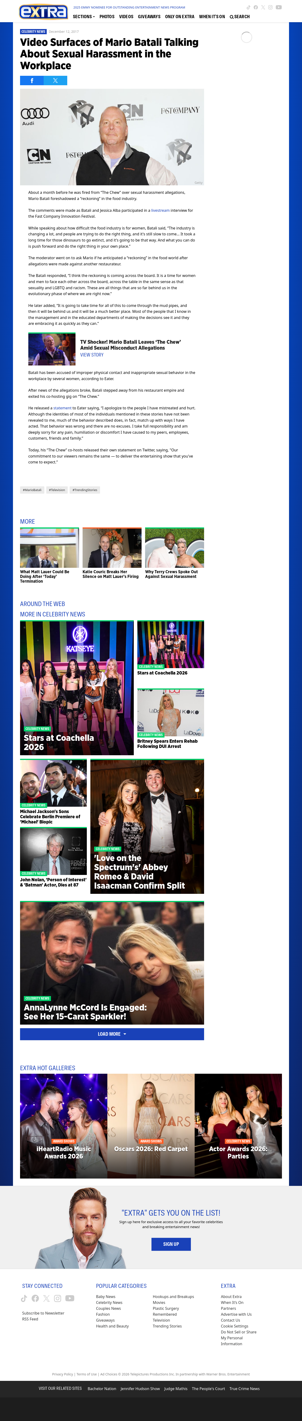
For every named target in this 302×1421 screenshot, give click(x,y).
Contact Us (230, 1320)
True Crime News (245, 1388)
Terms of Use (86, 1374)
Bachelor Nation (102, 1388)
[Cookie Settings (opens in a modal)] (234, 1326)
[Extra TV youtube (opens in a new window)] (279, 7)
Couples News (108, 1308)
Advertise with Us (236, 1314)
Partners (228, 1308)
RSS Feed (30, 1319)
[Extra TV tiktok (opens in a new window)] (249, 7)
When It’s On (232, 1302)
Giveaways (105, 1320)
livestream (160, 210)
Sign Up (171, 1244)
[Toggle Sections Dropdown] (84, 16)
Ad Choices (108, 1374)
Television (161, 1320)
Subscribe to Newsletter (43, 1313)
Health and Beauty (112, 1326)
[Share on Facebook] (32, 80)
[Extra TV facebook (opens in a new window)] (256, 7)
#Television (57, 490)
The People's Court (208, 1388)
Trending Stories (167, 1326)
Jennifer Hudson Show (140, 1388)
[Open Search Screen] (239, 16)
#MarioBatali (32, 490)
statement (62, 408)
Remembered (165, 1314)
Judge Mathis (176, 1388)
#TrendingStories (84, 490)
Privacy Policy (62, 1374)
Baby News (105, 1296)
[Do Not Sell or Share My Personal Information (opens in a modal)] (242, 1338)
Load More (112, 1034)
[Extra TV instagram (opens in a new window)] (270, 7)
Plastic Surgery (166, 1308)
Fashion (103, 1314)
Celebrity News (33, 32)
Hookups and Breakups (173, 1296)
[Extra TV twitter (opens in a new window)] (263, 7)
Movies (159, 1302)
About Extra (231, 1296)
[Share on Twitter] (55, 80)
